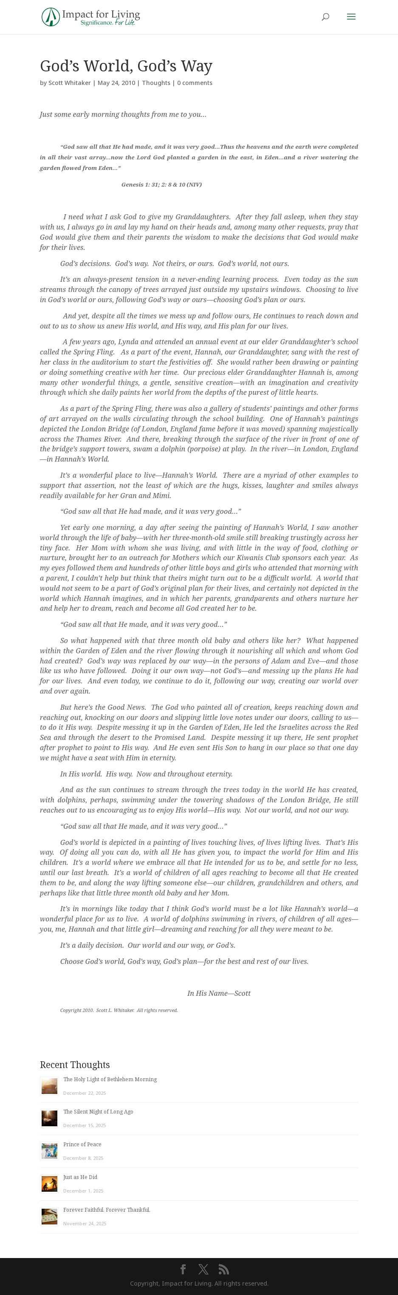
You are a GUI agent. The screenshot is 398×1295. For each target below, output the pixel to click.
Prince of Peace (82, 1144)
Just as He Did (80, 1177)
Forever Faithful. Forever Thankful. (106, 1209)
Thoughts (156, 83)
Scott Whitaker (69, 83)
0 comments (194, 83)
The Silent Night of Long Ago (98, 1111)
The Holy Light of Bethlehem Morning (110, 1079)
